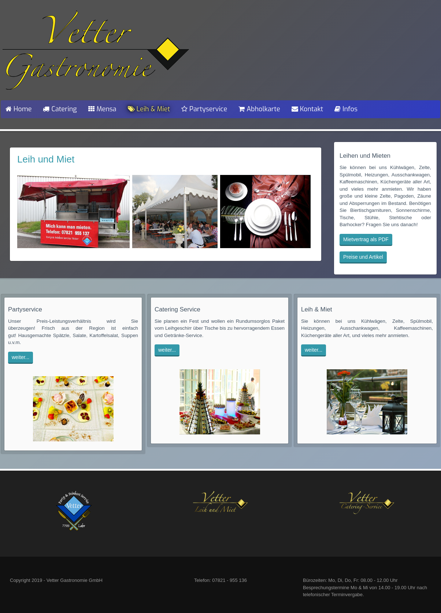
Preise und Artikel (363, 257)
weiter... (20, 357)
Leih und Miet (45, 159)
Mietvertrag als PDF (366, 239)
